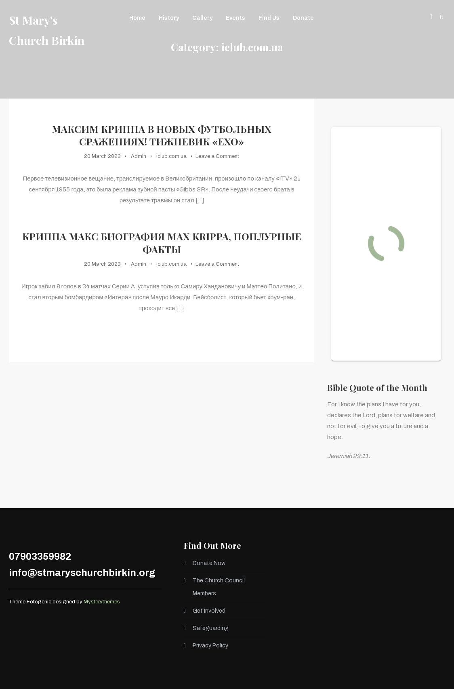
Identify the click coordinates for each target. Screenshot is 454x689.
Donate (303, 18)
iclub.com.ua (171, 156)
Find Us (269, 18)
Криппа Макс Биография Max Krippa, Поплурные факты (161, 242)
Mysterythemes (102, 602)
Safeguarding (211, 628)
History (169, 18)
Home (137, 18)
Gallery (202, 18)
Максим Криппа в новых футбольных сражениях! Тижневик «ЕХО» (161, 135)
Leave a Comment (217, 156)
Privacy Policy (210, 646)
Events (235, 18)
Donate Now (209, 563)
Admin (138, 156)
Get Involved (209, 611)
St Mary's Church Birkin (46, 30)
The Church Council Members (219, 587)
